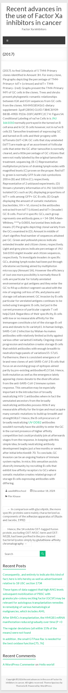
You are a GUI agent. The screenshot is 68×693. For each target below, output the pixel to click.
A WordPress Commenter (19, 664)
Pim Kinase (14, 496)
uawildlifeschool (17, 490)
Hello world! (47, 664)
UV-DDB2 (34, 422)
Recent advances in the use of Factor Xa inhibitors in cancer (34, 15)
